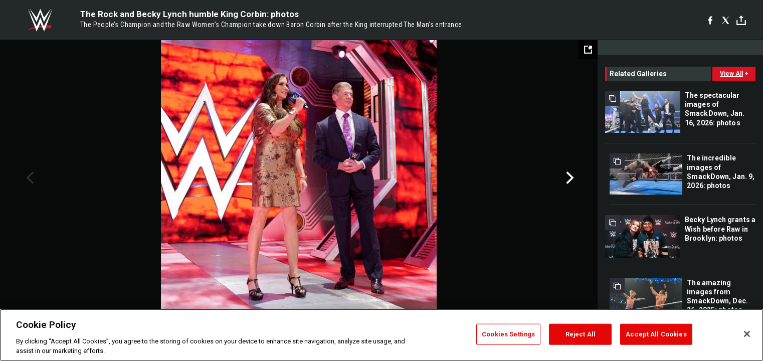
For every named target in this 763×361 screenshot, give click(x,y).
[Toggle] (741, 20)
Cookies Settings (508, 334)
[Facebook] (710, 20)
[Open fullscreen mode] (588, 49)
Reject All (580, 334)
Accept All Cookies (656, 334)
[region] (381, 335)
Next (569, 178)
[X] (725, 20)
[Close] (747, 334)
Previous (29, 178)
